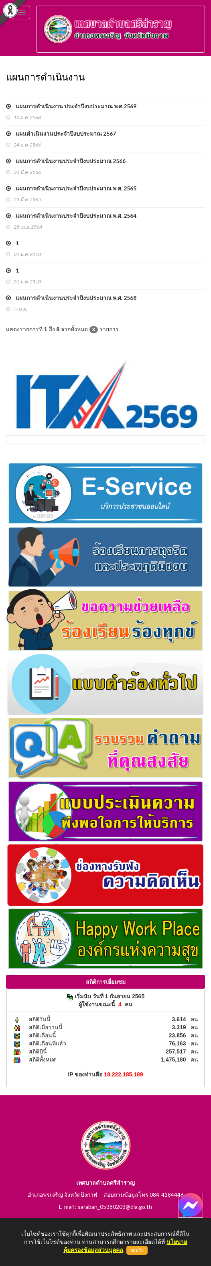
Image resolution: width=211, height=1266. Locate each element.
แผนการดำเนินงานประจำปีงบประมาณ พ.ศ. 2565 (71, 188)
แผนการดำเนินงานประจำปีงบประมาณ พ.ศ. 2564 (71, 215)
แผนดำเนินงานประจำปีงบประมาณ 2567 (61, 133)
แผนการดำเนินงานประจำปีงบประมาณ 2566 (66, 160)
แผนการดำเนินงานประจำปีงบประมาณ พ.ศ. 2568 (71, 297)
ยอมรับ (137, 1250)
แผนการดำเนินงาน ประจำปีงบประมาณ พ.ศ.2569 (71, 106)
